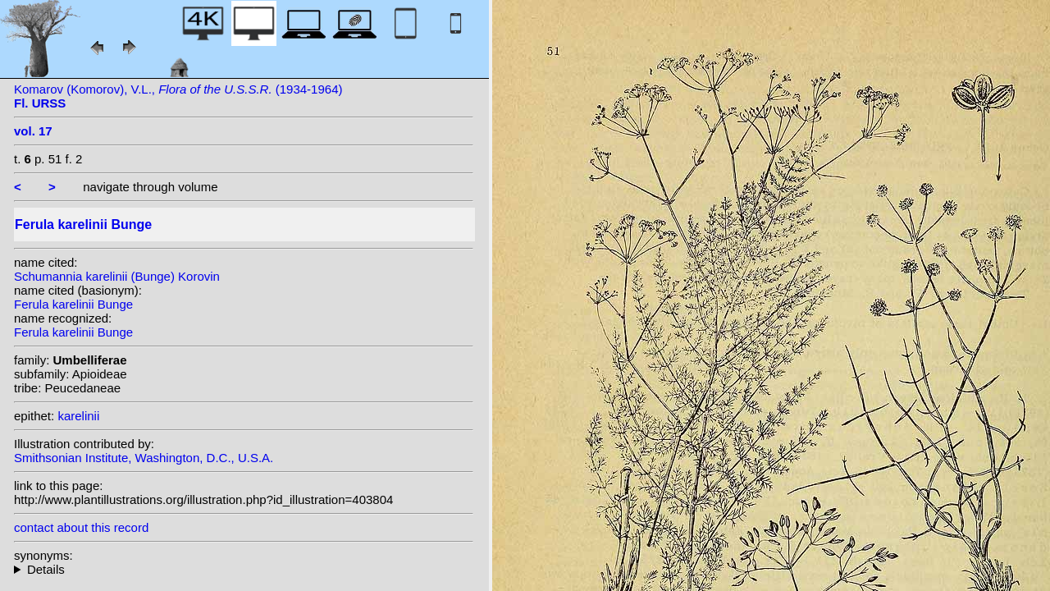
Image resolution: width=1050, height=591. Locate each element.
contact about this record (81, 527)
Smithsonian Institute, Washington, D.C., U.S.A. (143, 458)
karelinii (78, 416)
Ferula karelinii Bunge (73, 304)
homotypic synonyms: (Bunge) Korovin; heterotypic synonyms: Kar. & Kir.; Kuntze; (243, 569)
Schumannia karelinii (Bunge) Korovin (117, 276)
